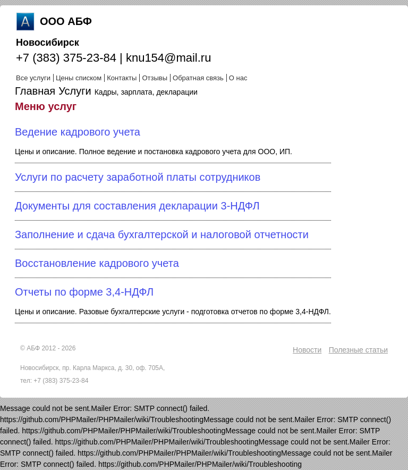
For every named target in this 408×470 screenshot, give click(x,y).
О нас (238, 78)
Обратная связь (198, 78)
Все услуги (33, 78)
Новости (307, 350)
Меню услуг (45, 106)
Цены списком (78, 78)
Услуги (74, 91)
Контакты (122, 78)
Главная (35, 91)
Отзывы (154, 78)
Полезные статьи (358, 350)
